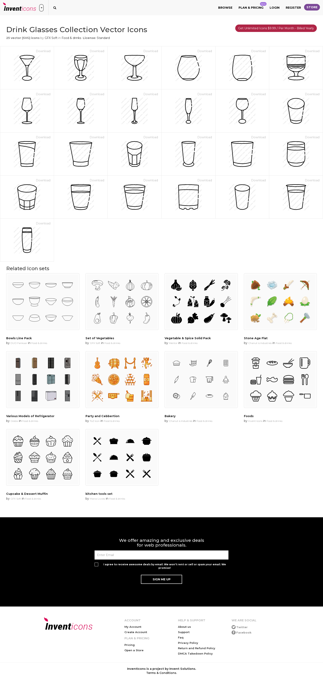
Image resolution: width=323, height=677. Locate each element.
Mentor (173, 343)
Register (293, 7)
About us (184, 626)
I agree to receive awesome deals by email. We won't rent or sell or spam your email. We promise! (164, 566)
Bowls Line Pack (19, 338)
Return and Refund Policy (196, 648)
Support (184, 632)
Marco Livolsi (97, 498)
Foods (249, 416)
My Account (132, 626)
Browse (225, 7)
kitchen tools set (98, 494)
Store (312, 7)
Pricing (129, 644)
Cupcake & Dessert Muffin (27, 494)
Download (43, 51)
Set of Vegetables (99, 338)
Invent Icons (255, 420)
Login (275, 7)
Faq (181, 637)
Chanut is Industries (260, 343)
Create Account (135, 632)
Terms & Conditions (161, 673)
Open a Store (134, 650)
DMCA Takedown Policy (195, 653)
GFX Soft (51, 38)
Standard (103, 38)
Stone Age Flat (256, 338)
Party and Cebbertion (102, 416)
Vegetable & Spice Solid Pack (188, 338)
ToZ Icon (95, 420)
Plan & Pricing (253, 5)
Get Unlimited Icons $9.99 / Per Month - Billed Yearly (276, 28)
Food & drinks (71, 38)
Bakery (170, 416)
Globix (14, 420)
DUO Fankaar (19, 343)
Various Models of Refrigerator (30, 416)
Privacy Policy (188, 642)
